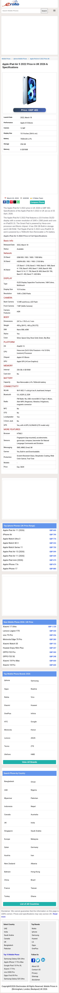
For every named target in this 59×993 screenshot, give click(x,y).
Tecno (6, 746)
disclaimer (36, 980)
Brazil (33, 880)
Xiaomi (7, 705)
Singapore (8, 831)
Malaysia (34, 839)
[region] (29, 35)
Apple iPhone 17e (10, 564)
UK (5, 823)
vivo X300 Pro (9, 972)
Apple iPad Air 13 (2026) (13, 551)
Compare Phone (37, 202)
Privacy (34, 973)
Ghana (33, 896)
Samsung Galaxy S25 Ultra (14, 979)
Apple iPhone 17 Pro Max (14, 962)
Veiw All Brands (29, 762)
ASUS (33, 738)
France (7, 888)
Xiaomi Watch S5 (10, 644)
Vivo (32, 697)
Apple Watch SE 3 (10, 543)
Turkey (7, 896)
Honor (33, 730)
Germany (34, 847)
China (6, 880)
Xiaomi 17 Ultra (9, 626)
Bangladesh (9, 781)
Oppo (6, 689)
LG (33, 942)
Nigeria (34, 790)
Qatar (6, 847)
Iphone (7, 680)
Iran (32, 855)
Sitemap (35, 976)
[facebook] (33, 961)
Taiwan (34, 888)
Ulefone (7, 754)
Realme (34, 689)
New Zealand (9, 864)
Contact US (36, 970)
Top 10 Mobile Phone (11, 955)
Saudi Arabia (36, 831)
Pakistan (34, 798)
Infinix (33, 713)
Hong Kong (35, 872)
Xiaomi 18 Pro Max (11, 661)
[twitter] (38, 961)
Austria (7, 855)
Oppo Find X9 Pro (11, 975)
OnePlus (7, 713)
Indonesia (8, 806)
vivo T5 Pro (8, 635)
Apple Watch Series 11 (13, 547)
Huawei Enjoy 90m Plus (13, 648)
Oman (33, 782)
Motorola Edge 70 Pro (12, 639)
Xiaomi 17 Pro (9, 969)
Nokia (6, 697)
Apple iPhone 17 (10, 569)
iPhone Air (7, 534)
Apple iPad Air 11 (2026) (13, 530)
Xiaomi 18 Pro (9, 665)
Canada (7, 814)
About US (35, 966)
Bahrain (7, 872)
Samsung (35, 681)
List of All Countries (29, 904)
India (33, 823)
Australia (34, 814)
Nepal (33, 806)
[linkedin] (43, 961)
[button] (4, 201)
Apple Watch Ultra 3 (11, 539)
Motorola (8, 730)
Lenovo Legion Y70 (11, 631)
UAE (6, 790)
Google (34, 722)
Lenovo (7, 738)
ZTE (32, 746)
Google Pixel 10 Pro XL (13, 965)
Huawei (34, 705)
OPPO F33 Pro (9, 652)
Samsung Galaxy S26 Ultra (14, 959)
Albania (34, 864)
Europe (7, 839)
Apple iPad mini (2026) (13, 560)
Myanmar (8, 798)
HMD (33, 754)
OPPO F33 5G (9, 656)
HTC (6, 722)
